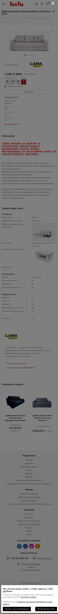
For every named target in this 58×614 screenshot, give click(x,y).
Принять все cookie (46, 609)
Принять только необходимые (17, 609)
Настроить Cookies (28, 597)
